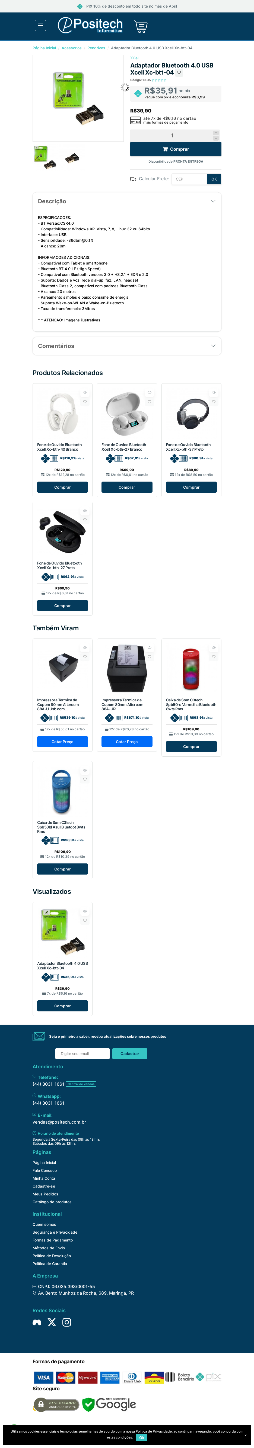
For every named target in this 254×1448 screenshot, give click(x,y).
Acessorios (72, 48)
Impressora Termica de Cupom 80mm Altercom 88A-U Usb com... (58, 704)
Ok (141, 1437)
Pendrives (96, 48)
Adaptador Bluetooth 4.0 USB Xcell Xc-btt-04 (62, 965)
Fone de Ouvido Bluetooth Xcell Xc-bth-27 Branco (123, 447)
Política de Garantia (50, 1263)
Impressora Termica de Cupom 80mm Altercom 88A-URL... (122, 704)
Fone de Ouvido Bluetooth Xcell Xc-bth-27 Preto (59, 565)
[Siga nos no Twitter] (51, 1322)
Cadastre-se (44, 1186)
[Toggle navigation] (40, 25)
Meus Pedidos (45, 1194)
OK (214, 179)
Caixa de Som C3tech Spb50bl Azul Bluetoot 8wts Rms (61, 827)
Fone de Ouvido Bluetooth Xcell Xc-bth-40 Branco (59, 447)
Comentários (56, 346)
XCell (134, 58)
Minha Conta (44, 1178)
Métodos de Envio (49, 1248)
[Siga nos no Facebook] (37, 1322)
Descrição (52, 201)
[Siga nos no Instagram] (66, 1322)
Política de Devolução (52, 1255)
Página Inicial (44, 48)
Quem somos (44, 1224)
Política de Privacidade (154, 1431)
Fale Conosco (45, 1170)
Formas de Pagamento (53, 1240)
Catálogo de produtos (52, 1201)
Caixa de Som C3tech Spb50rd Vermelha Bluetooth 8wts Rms (191, 704)
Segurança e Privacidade (55, 1232)
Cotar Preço (63, 741)
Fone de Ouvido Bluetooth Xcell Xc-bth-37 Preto (188, 447)
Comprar (62, 487)
